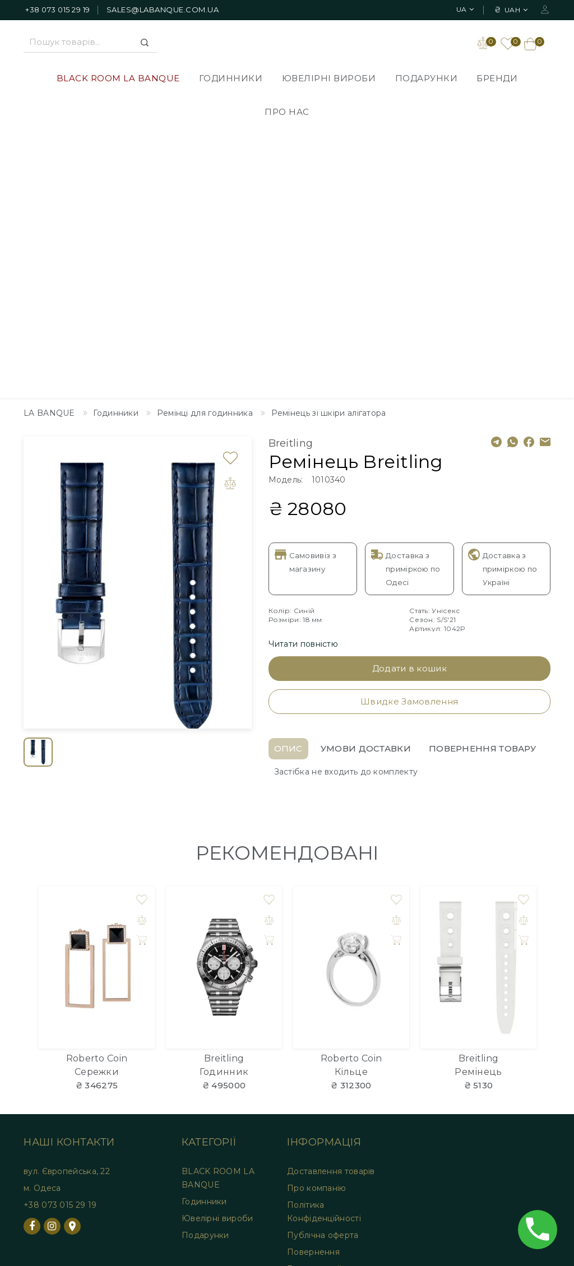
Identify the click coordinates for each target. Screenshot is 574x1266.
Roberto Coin (97, 790)
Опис (288, 480)
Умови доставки (366, 480)
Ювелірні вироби (329, 79)
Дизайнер (36, 1063)
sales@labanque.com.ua (163, 9)
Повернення (313, 984)
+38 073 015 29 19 (57, 9)
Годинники (231, 79)
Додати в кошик (409, 400)
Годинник (224, 804)
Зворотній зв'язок (52, 1080)
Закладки (144, 1091)
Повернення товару (482, 480)
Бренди (496, 79)
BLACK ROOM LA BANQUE (118, 79)
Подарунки (426, 79)
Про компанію (316, 920)
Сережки (97, 804)
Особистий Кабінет (166, 1074)
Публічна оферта (323, 967)
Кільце (351, 804)
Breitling (291, 175)
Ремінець (478, 804)
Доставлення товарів (331, 903)
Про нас (287, 113)
